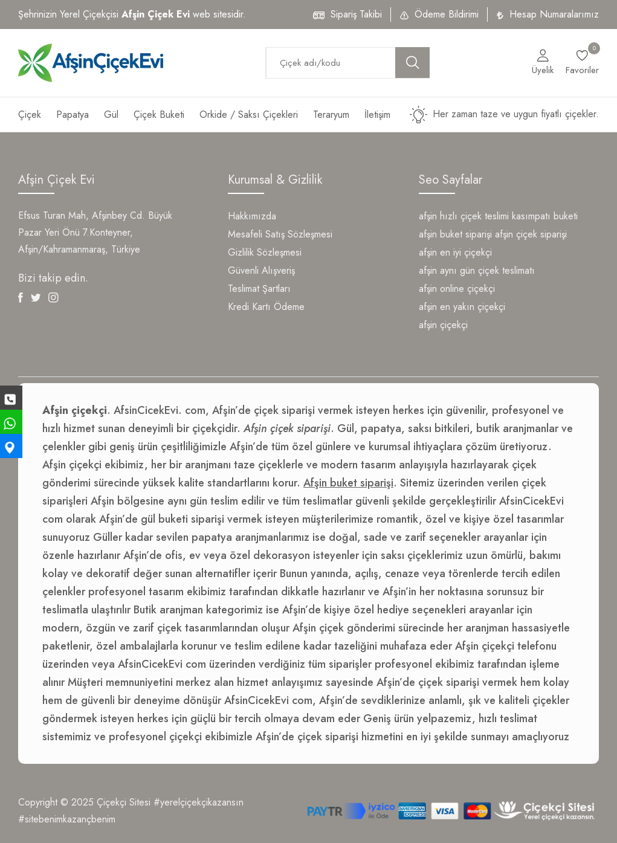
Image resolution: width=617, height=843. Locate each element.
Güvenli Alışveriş (261, 270)
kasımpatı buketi (545, 216)
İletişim (377, 114)
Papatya (72, 114)
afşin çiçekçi (443, 325)
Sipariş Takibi (356, 14)
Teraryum (331, 114)
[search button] (412, 62)
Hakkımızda (252, 216)
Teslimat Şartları (259, 289)
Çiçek (29, 114)
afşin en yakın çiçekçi (462, 307)
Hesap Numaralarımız (554, 14)
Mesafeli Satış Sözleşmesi (280, 234)
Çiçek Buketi (159, 114)
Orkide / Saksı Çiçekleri (248, 114)
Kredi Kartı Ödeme (266, 307)
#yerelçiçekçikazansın (198, 802)
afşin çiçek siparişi (531, 234)
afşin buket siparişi (455, 234)
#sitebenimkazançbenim (66, 819)
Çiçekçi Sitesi (123, 802)
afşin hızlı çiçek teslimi (464, 216)
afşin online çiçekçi (457, 289)
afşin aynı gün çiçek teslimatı (477, 270)
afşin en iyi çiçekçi (455, 252)
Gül (111, 114)
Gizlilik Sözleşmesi (265, 252)
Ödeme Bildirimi (447, 14)
